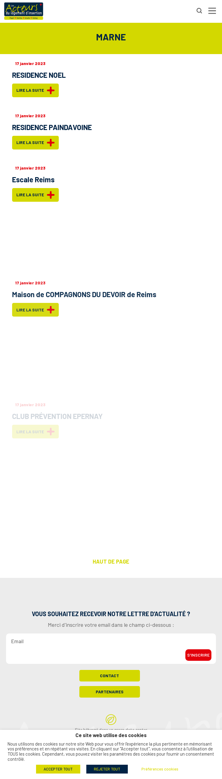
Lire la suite (35, 90)
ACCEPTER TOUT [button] (58, 769)
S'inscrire (198, 658)
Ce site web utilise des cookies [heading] (111, 735)
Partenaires (110, 694)
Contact (109, 678)
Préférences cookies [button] (159, 769)
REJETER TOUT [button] (107, 769)
